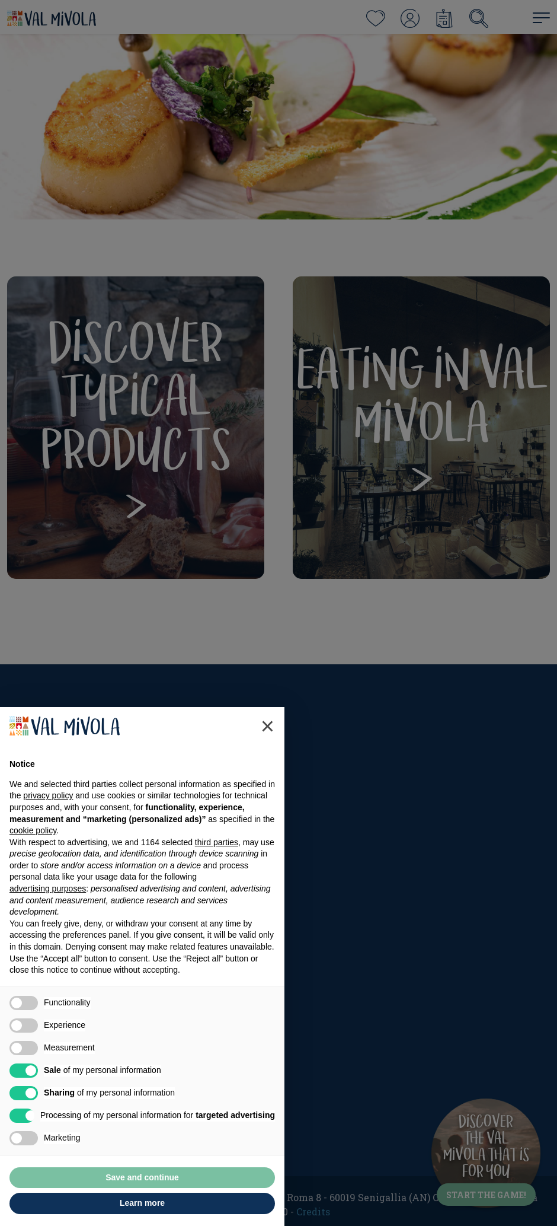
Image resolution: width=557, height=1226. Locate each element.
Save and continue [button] (142, 1177)
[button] (267, 726)
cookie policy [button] (32, 830)
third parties (216, 842)
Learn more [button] (142, 1203)
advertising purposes (47, 888)
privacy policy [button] (48, 795)
